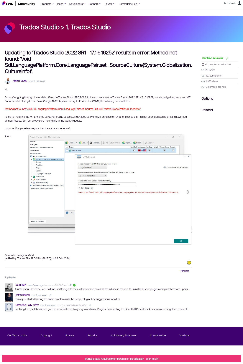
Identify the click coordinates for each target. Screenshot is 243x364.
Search (232, 3)
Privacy (69, 335)
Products (46, 3)
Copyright (46, 335)
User (239, 3)
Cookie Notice (158, 335)
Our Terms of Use (17, 335)
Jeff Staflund (60, 285)
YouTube (184, 335)
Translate (184, 270)
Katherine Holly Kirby (27, 305)
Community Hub (128, 3)
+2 (206, 64)
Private (109, 3)
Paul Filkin (21, 285)
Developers (76, 3)
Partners (93, 3)
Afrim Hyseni (20, 80)
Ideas (60, 3)
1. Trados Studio (88, 26)
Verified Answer (213, 58)
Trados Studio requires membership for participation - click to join (121, 358)
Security (92, 335)
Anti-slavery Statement (123, 335)
